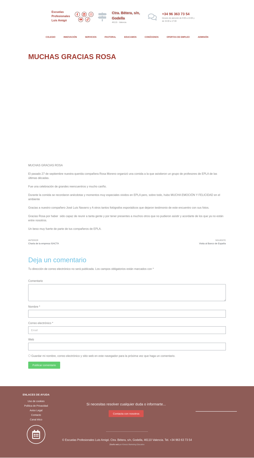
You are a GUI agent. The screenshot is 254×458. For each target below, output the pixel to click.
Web (31, 339)
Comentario (35, 280)
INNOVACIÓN (70, 37)
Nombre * (34, 306)
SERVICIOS (90, 37)
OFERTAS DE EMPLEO (178, 37)
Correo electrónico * (40, 323)
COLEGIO (50, 37)
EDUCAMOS (130, 37)
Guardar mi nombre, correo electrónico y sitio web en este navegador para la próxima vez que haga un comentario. (103, 355)
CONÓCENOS (152, 37)
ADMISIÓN (203, 37)
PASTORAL (110, 37)
